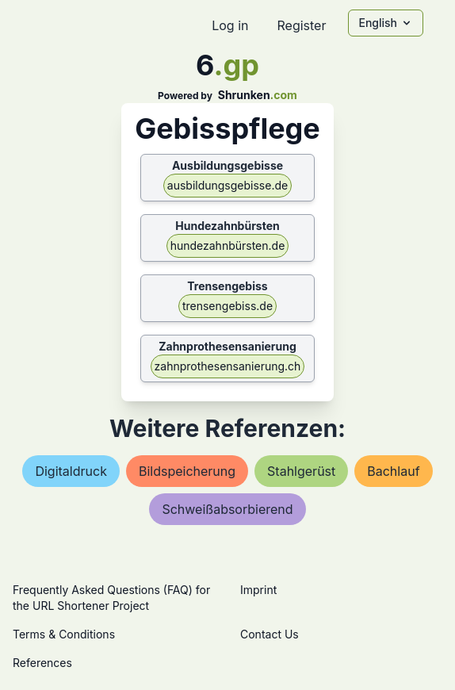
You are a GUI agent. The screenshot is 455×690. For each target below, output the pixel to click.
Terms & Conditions (64, 634)
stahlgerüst (301, 471)
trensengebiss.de (227, 305)
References (42, 662)
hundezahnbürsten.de (227, 245)
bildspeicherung (187, 471)
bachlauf (393, 471)
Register (301, 25)
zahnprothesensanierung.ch (228, 366)
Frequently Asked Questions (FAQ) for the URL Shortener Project (111, 597)
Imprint (258, 589)
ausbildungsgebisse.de (227, 185)
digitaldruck (70, 471)
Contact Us (269, 634)
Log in (230, 25)
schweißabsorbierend (227, 509)
